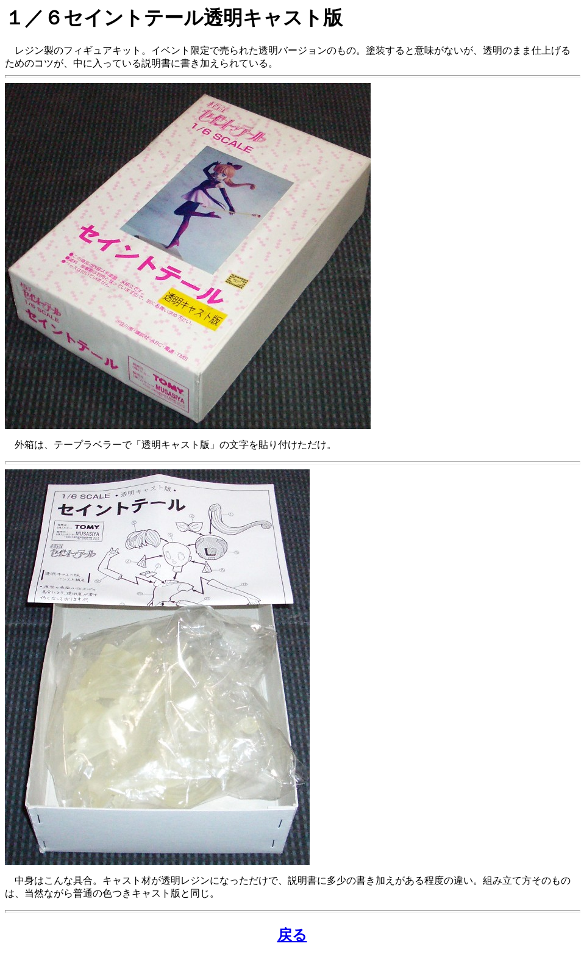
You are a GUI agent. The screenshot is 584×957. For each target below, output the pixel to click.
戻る (292, 935)
